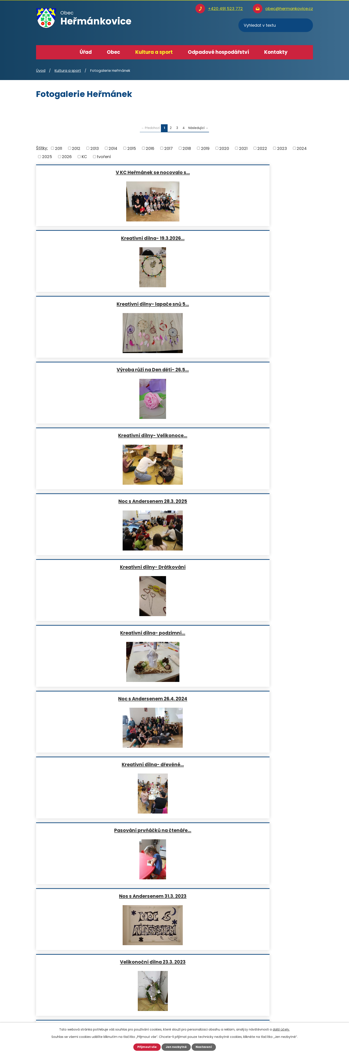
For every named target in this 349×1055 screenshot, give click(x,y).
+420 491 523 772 (225, 8)
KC (84, 156)
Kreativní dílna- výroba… (80, 698)
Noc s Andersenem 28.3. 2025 (267, 238)
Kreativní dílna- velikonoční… (267, 501)
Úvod (63, 52)
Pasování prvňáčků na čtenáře (267, 698)
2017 (168, 148)
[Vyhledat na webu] (275, 25)
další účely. (281, 1029)
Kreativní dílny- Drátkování (81, 304)
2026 (67, 156)
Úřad (86, 52)
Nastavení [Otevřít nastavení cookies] (206, 1047)
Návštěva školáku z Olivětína (80, 764)
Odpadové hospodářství (218, 52)
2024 (302, 148)
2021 (243, 148)
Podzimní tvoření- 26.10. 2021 (81, 633)
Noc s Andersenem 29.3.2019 (267, 764)
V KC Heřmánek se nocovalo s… (81, 172)
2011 (58, 148)
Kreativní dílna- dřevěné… (81, 369)
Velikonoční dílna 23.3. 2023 (81, 435)
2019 (205, 148)
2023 (282, 148)
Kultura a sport (154, 52)
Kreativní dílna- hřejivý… (174, 435)
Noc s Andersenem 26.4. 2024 (267, 304)
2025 (47, 156)
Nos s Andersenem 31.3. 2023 (267, 369)
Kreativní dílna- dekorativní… (174, 567)
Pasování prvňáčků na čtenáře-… (174, 633)
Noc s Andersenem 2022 (80, 567)
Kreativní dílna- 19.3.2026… (174, 172)
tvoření (104, 156)
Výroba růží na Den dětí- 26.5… (81, 238)
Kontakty (276, 52)
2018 (187, 148)
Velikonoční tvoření (174, 764)
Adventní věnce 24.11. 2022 (267, 435)
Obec (113, 52)
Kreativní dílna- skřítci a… (81, 501)
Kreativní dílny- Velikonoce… (174, 238)
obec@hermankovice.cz (289, 8)
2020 (224, 148)
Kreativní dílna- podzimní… (174, 304)
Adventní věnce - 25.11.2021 (267, 567)
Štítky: (42, 148)
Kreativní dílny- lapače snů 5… (267, 172)
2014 (113, 148)
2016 (150, 148)
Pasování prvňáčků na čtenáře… (174, 369)
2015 (131, 148)
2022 (262, 148)
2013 (94, 148)
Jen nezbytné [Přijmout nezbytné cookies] (176, 1047)
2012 (76, 148)
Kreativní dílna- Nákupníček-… (174, 698)
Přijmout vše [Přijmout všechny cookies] (145, 1047)
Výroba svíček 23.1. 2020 (267, 633)
